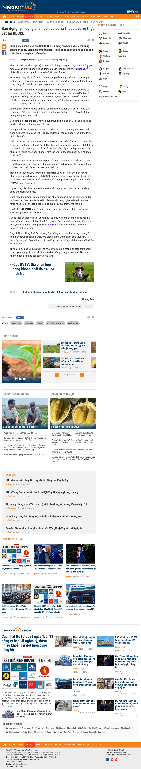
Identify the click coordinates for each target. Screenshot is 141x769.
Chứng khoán (11, 508)
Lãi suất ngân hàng (111, 728)
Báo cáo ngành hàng (77, 22)
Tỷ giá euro (60, 728)
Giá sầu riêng (26, 732)
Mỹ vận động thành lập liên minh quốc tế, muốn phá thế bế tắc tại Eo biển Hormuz (126, 705)
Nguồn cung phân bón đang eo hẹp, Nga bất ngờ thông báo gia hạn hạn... (74, 361)
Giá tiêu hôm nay (95, 728)
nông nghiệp (16, 323)
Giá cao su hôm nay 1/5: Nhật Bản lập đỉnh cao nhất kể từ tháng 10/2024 (72, 451)
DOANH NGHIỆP (82, 17)
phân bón (29, 323)
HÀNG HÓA (29, 17)
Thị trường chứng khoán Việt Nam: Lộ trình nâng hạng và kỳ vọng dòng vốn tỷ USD (46, 504)
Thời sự (76, 711)
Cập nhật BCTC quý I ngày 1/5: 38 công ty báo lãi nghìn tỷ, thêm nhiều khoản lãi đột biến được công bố (48, 609)
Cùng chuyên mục (62, 394)
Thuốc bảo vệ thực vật (55, 323)
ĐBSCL (40, 323)
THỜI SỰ (11, 17)
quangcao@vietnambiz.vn (121, 755)
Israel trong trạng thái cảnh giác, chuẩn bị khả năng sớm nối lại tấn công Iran (44, 516)
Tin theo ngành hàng (111, 25)
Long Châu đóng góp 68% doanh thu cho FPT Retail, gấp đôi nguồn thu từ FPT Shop (33, 714)
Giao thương (97, 22)
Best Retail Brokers (71, 732)
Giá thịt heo (38, 732)
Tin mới (11, 475)
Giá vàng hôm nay (12, 728)
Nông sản (59, 22)
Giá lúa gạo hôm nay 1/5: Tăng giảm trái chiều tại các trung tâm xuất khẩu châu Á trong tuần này (72, 434)
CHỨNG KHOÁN (69, 17)
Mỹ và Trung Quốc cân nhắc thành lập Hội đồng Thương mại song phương (42, 492)
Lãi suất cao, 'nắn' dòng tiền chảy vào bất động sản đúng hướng (37, 480)
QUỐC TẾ (39, 17)
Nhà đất (9, 484)
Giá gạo (48, 732)
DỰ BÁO (20, 17)
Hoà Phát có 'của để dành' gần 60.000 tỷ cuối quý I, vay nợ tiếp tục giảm (16, 609)
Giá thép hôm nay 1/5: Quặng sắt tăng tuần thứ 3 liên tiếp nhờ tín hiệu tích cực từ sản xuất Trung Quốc (72, 442)
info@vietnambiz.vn (18, 764)
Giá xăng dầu (126, 728)
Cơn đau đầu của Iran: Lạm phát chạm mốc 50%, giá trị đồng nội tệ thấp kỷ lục (44, 528)
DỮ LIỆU (106, 17)
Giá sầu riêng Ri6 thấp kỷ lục (65, 426)
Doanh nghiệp (7, 574)
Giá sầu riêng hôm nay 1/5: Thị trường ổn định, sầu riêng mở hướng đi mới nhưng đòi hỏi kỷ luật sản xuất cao (73, 459)
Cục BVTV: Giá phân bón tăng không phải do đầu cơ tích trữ (33, 269)
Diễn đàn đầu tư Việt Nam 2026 (93, 732)
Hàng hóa (9, 22)
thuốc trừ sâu (73, 323)
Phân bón (21, 379)
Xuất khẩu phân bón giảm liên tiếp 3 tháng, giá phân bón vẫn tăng (55, 292)
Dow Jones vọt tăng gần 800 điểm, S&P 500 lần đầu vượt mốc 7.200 (48, 567)
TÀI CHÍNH (48, 17)
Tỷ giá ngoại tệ (27, 728)
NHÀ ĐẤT (58, 17)
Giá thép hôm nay (12, 732)
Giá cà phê (82, 728)
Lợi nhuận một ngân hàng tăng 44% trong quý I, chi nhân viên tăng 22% (80, 607)
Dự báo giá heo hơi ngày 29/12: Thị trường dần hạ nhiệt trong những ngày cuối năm (25, 439)
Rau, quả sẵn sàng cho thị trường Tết (21, 426)
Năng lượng (24, 22)
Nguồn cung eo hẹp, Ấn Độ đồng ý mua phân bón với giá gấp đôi (73, 346)
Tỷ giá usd (39, 728)
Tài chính (69, 614)
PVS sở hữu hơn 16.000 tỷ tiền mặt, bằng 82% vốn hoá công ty (126, 640)
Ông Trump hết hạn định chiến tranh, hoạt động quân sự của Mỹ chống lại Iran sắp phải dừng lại (81, 568)
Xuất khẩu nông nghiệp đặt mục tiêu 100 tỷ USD (24, 455)
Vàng (49, 22)
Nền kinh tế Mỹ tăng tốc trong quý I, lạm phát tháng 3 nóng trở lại (84, 640)
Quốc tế (9, 496)
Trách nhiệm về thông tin (15, 766)
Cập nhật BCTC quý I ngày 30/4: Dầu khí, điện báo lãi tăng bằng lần (16, 567)
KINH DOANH (95, 17)
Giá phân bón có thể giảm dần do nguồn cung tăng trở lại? (45, 59)
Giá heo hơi (71, 728)
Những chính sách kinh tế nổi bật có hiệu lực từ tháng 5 (84, 704)
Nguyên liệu (38, 22)
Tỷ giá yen (50, 728)
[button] (57, 375)
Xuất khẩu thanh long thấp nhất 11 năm (20, 433)
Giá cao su (58, 732)
